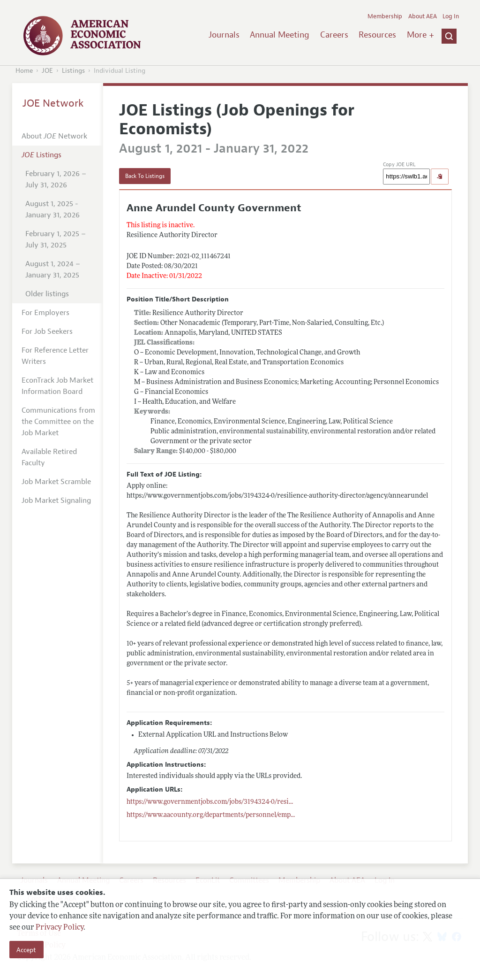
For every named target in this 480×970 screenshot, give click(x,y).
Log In (450, 16)
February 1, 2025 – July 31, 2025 (55, 239)
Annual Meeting (279, 35)
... (210, 802)
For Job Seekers (47, 331)
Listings (73, 71)
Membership (385, 16)
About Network (54, 136)
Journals (224, 35)
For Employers (45, 312)
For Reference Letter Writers (55, 356)
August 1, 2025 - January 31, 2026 (52, 209)
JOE (47, 71)
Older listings (47, 294)
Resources (377, 35)
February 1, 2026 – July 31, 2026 (55, 179)
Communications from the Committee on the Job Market (58, 422)
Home (24, 71)
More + (420, 35)
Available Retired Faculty (49, 457)
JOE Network (53, 103)
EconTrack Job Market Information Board (57, 386)
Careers (334, 35)
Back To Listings (145, 176)
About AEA (422, 16)
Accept (26, 950)
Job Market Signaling (56, 500)
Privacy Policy (59, 928)
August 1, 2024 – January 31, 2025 (52, 269)
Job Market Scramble (56, 481)
